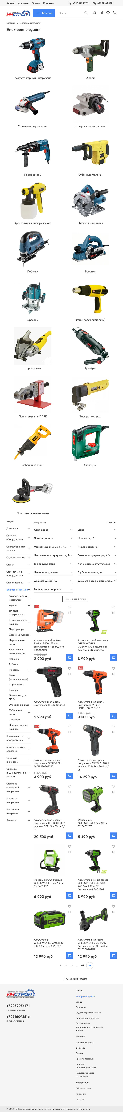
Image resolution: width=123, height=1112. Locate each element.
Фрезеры (14, 670)
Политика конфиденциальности (86, 1065)
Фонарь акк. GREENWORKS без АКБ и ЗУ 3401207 (92, 823)
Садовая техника (15, 557)
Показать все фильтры (75, 598)
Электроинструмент (16, 589)
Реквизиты (81, 1093)
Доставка (23, 3)
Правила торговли (85, 1058)
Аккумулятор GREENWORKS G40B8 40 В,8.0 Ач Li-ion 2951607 (49, 943)
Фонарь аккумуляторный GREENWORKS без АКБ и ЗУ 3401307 (49, 883)
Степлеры (14, 719)
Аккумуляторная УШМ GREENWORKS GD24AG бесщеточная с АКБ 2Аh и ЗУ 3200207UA (93, 944)
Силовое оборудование (14, 537)
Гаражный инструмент (12, 800)
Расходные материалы (12, 811)
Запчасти (11, 820)
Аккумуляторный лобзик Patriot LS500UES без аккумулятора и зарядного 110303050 (49, 645)
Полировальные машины (18, 727)
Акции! (10, 3)
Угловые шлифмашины (17, 612)
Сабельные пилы (15, 712)
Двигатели (12, 528)
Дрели (13, 605)
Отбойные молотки (19, 635)
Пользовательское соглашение (85, 1074)
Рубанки (13, 664)
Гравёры (13, 690)
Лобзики (14, 659)
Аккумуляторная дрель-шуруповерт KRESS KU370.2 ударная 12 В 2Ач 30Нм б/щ (93, 764)
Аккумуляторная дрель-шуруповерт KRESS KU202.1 (49, 703)
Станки (10, 564)
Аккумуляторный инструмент (17, 598)
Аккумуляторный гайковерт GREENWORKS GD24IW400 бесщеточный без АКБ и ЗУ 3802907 (93, 645)
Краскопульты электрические (17, 651)
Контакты (48, 3)
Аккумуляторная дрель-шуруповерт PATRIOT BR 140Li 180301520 (47, 763)
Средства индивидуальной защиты (16, 772)
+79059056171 (78, 3)
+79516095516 (103, 3)
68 (82, 965)
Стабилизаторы (15, 582)
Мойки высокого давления (15, 749)
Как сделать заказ (85, 1042)
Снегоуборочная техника (15, 548)
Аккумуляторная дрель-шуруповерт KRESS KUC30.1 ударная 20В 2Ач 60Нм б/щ (49, 824)
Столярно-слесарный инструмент (12, 787)
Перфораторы (16, 629)
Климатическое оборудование (14, 738)
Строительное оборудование (14, 573)
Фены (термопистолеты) (18, 677)
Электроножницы (19, 705)
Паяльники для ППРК (18, 697)
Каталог (44, 13)
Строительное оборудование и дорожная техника (89, 1027)
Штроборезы (16, 684)
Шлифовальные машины (17, 622)
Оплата (36, 3)
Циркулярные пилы (17, 642)
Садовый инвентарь (12, 760)
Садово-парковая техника (88, 1012)
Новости (80, 1099)
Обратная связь (83, 1088)
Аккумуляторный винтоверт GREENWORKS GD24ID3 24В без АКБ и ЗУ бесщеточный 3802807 (93, 884)
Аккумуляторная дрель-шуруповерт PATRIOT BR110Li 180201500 (91, 705)
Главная (10, 23)
